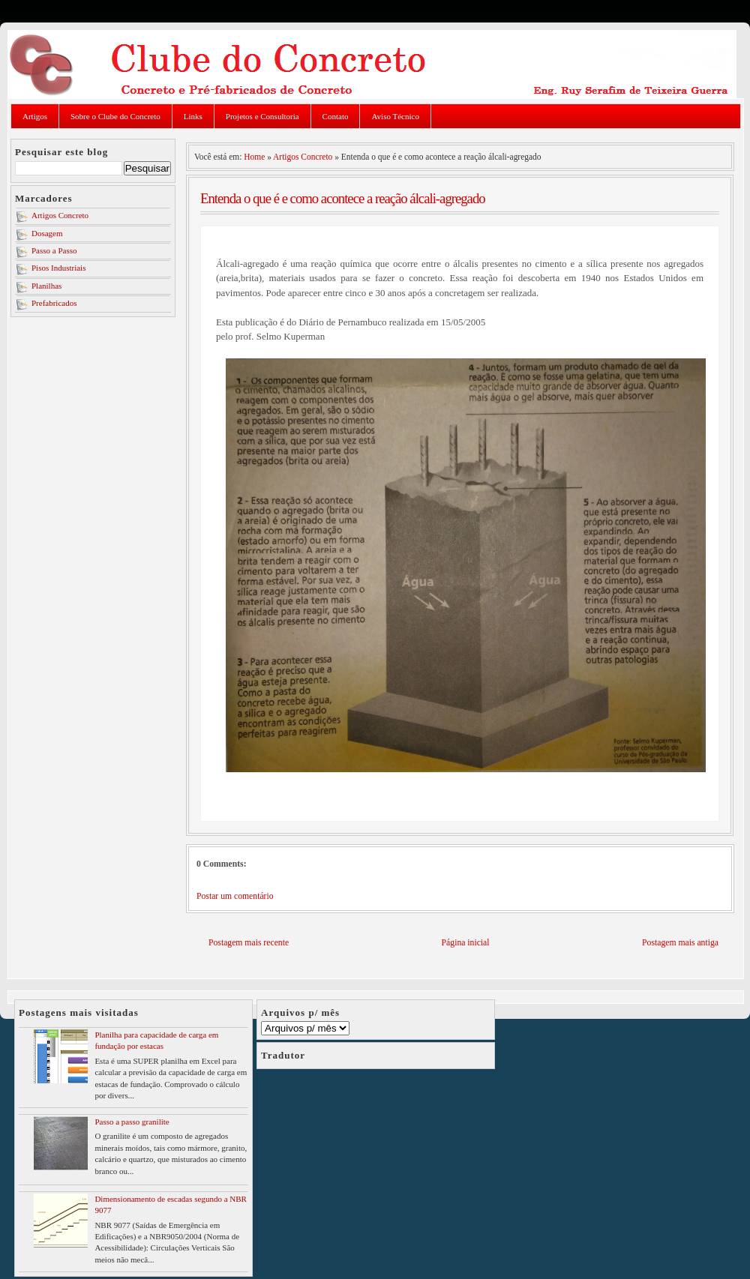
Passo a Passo (54, 250)
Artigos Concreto (60, 215)
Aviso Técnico (394, 116)
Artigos (34, 116)
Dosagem (47, 233)
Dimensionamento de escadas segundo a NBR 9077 (170, 1204)
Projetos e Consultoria (262, 116)
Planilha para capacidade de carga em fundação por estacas (156, 1040)
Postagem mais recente (248, 943)
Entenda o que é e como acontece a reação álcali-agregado (342, 198)
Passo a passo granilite (131, 1121)
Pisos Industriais (59, 267)
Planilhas (47, 285)
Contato (335, 116)
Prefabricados (54, 302)
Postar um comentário (235, 896)
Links (193, 116)
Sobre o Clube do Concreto (115, 116)
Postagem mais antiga (680, 943)
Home (254, 156)
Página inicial (466, 943)
